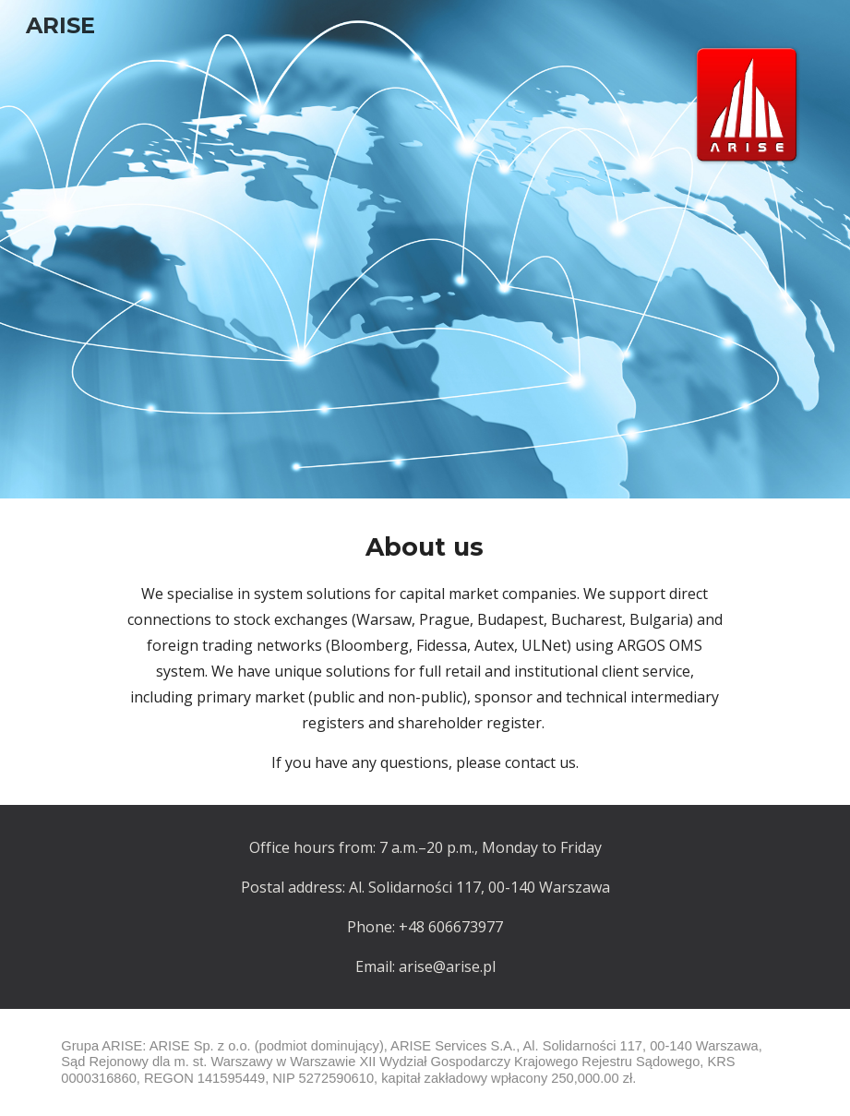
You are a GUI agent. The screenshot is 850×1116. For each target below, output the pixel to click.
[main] (425, 652)
